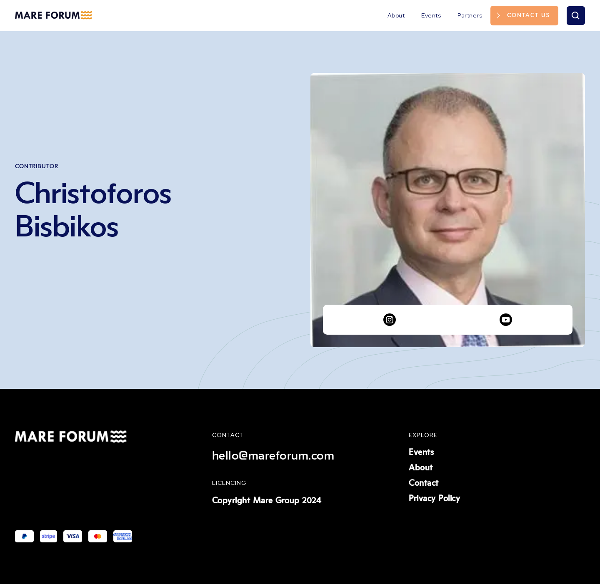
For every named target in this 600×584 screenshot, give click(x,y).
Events (431, 15)
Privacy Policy (434, 499)
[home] (53, 15)
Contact (424, 483)
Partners (470, 15)
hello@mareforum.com (273, 456)
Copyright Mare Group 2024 (267, 501)
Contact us (528, 15)
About (396, 15)
